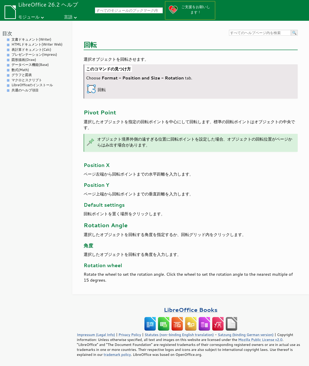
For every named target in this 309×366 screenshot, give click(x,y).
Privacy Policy (129, 334)
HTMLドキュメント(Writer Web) (37, 44)
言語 (68, 17)
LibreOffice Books (191, 310)
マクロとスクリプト (27, 80)
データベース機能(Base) (30, 64)
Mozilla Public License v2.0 (260, 339)
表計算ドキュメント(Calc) (31, 49)
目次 (7, 33)
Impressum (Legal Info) (96, 334)
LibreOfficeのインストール (32, 85)
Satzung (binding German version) (246, 334)
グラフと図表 (22, 74)
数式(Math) (20, 69)
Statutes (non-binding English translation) (179, 334)
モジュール (29, 17)
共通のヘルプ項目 (25, 90)
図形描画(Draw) (24, 59)
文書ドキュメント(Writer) (31, 39)
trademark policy (117, 354)
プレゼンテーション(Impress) (34, 54)
